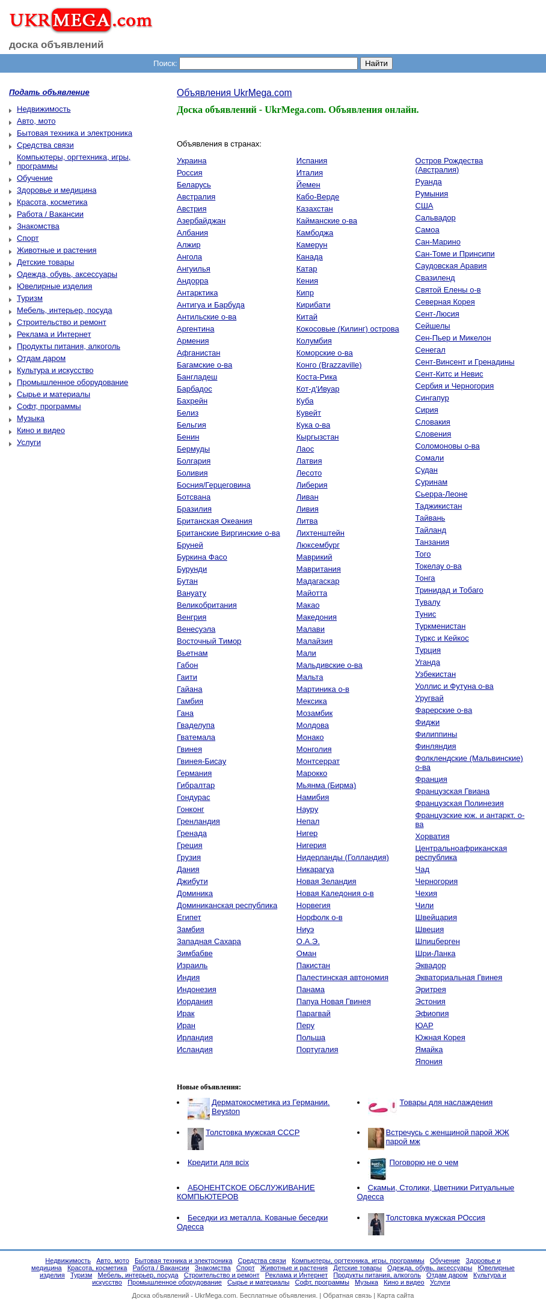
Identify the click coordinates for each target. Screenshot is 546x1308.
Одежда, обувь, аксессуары (67, 274)
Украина (192, 160)
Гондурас (193, 797)
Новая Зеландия (326, 881)
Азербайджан (201, 220)
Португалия (317, 1049)
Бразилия (194, 508)
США (425, 205)
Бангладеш (197, 376)
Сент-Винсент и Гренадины (465, 361)
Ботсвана (193, 496)
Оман (306, 953)
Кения (307, 280)
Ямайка (429, 1049)
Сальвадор (436, 217)
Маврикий (314, 557)
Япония (429, 1061)
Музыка (30, 418)
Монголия (314, 749)
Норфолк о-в (319, 917)
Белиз (187, 412)
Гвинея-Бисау (201, 761)
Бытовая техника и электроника (74, 133)
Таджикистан (439, 505)
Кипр (305, 292)
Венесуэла (196, 629)
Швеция (430, 929)
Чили (425, 905)
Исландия (195, 1049)
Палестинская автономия (342, 977)
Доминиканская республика (227, 905)
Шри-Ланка (436, 953)
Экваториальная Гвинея (459, 977)
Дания (188, 869)
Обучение (34, 178)
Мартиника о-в (322, 689)
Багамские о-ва (204, 364)
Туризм (30, 298)
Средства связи (45, 145)
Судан (427, 469)
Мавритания (318, 569)
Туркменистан (441, 626)
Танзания (432, 542)
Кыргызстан (317, 436)
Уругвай (430, 698)
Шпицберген (438, 941)
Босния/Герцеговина (214, 484)
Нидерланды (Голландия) (342, 857)
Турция (428, 650)
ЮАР (425, 1025)
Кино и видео (41, 430)
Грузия (189, 857)
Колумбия (314, 340)
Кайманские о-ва (326, 220)
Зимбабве (195, 953)
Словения (434, 433)
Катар (306, 268)
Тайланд (431, 529)
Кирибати (313, 304)
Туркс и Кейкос (442, 638)
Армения (193, 340)
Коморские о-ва (324, 352)
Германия (194, 773)
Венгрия (191, 617)
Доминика (195, 893)
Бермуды (193, 448)
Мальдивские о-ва (329, 665)
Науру (307, 809)
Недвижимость (43, 109)
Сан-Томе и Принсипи (455, 253)
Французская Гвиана (453, 791)
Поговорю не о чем (424, 1162)
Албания (192, 232)
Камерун (312, 244)
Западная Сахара (209, 941)
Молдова (312, 725)
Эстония (431, 1001)
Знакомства (38, 226)
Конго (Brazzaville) (329, 364)
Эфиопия (432, 1013)
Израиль (192, 965)
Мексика (311, 701)
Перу (305, 1025)
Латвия (309, 460)
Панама (310, 989)
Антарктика (197, 292)
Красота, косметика (52, 202)
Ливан (307, 496)
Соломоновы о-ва (448, 445)
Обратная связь (347, 1295)
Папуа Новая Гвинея (333, 1001)
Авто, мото (36, 121)
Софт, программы (49, 406)
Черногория (437, 881)
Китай (306, 316)
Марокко (311, 773)
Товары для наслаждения (446, 1102)
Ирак (186, 1013)
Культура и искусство (55, 370)
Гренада (192, 833)
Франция (431, 779)
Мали (306, 653)
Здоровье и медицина (56, 190)
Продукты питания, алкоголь (68, 346)
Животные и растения (57, 250)
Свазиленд (435, 277)
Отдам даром (41, 358)
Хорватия (433, 836)
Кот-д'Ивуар (318, 388)
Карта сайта (395, 1295)
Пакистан (313, 965)
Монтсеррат (318, 761)
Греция (190, 845)
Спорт (28, 238)
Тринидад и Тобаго (449, 590)
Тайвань (431, 517)
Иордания (195, 1001)
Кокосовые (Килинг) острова (347, 328)
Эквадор (431, 965)
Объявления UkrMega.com (234, 93)
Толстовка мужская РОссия (435, 1217)
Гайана (189, 689)
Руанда (429, 181)
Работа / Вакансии (50, 214)
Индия (188, 977)
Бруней (190, 545)
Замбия (190, 929)
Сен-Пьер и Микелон (453, 337)
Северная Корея (445, 301)
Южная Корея (440, 1037)
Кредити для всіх (218, 1162)
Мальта (310, 677)
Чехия (426, 893)
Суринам (432, 481)
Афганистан (198, 352)
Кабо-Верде (317, 196)
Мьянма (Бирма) (326, 785)
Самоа (428, 229)
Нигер (307, 833)
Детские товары (45, 262)
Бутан (187, 581)
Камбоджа (315, 232)
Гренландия (198, 821)
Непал (307, 821)
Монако (310, 737)
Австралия (196, 196)
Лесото (309, 472)
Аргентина (195, 328)
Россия (190, 172)
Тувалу (428, 602)
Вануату (191, 593)
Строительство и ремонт (61, 322)
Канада (309, 256)
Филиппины (437, 734)
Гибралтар (196, 785)
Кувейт (308, 412)
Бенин (188, 436)
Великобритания (207, 605)
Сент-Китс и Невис (449, 373)
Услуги (29, 442)
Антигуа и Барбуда (211, 304)
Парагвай (313, 1013)
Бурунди (192, 569)
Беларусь (194, 184)
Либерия (312, 484)
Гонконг (190, 809)
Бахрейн (192, 400)
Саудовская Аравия (451, 265)
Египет (189, 917)
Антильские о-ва (206, 316)
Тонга (425, 578)
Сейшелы (433, 325)
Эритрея (431, 989)
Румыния (432, 193)
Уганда (428, 662)
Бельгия (191, 424)
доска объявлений (56, 44)
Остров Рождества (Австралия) (449, 165)
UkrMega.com (215, 1295)
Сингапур (432, 397)
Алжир (188, 244)
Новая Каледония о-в (335, 893)
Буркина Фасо (202, 557)
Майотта (311, 593)
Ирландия (195, 1037)
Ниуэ (305, 929)
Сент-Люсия (437, 313)
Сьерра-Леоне (442, 493)
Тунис (426, 614)
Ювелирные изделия (54, 286)
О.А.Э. (308, 941)
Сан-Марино (438, 241)
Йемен (308, 184)
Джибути (192, 881)
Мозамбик (314, 713)
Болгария (193, 460)
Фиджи (428, 722)
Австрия (191, 208)
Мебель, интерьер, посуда (64, 310)
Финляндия (436, 746)
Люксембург (318, 545)
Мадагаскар (318, 581)
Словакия (433, 421)
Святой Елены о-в (448, 289)
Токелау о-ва (439, 566)
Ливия (307, 508)
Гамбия (190, 701)
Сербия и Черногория (455, 385)
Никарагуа (315, 869)
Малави (310, 629)
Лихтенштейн (320, 532)
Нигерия (311, 845)
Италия (309, 172)
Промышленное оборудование (72, 382)
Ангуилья (193, 268)
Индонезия (196, 989)
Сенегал (431, 349)
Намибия (313, 797)
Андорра (192, 280)
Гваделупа (196, 725)
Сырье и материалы (53, 394)
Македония (316, 617)
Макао (308, 605)
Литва (307, 520)
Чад (422, 869)
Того (423, 554)
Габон (187, 665)
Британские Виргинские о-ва (228, 532)
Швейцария (436, 917)
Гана (185, 713)
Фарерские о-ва (444, 710)
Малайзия (314, 641)
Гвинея (189, 749)
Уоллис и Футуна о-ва (455, 686)
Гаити (187, 677)
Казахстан (314, 208)
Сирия (427, 409)
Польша (310, 1037)
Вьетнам (192, 653)
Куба (305, 400)
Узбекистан (436, 674)
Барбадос (194, 388)
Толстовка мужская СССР (252, 1132)
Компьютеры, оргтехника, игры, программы (358, 1260)
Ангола (189, 256)
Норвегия (313, 905)
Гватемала (196, 737)
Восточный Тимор (209, 641)
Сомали (430, 457)
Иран (186, 1025)
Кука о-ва (313, 424)
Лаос (305, 448)
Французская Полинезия (460, 803)
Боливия (192, 472)
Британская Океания (214, 520)
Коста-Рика (316, 376)
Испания (312, 160)
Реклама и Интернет (54, 334)
